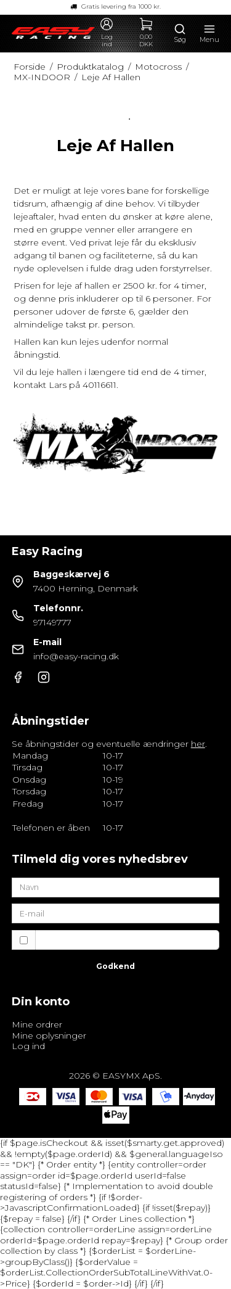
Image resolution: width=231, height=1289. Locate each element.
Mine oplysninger (49, 1035)
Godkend (115, 966)
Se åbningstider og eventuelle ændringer (108, 743)
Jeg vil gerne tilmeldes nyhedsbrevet (127, 939)
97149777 (52, 622)
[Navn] (116, 886)
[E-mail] (116, 912)
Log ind (28, 1046)
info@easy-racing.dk (76, 656)
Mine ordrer (37, 1024)
